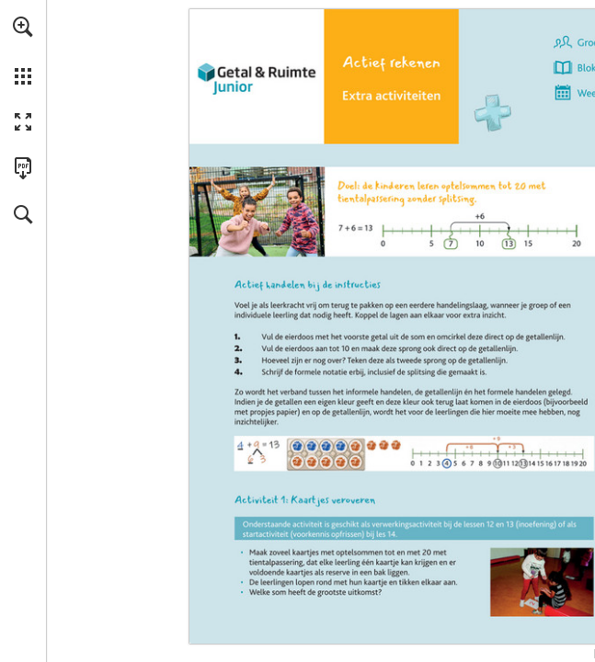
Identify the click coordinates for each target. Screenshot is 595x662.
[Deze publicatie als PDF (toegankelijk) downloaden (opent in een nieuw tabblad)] (23, 168)
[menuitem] (23, 50)
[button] (23, 27)
